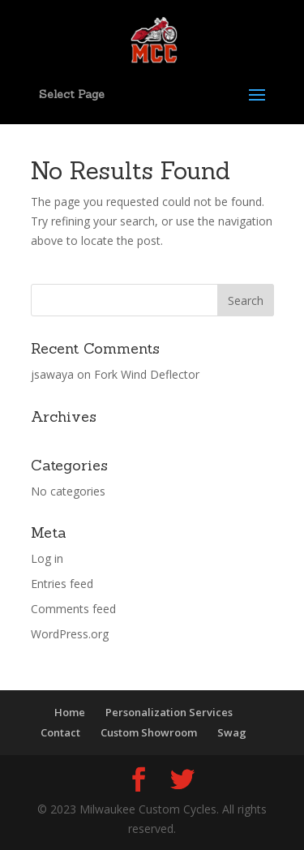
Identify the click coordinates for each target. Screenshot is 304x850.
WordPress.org (70, 634)
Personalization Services (169, 712)
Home (69, 712)
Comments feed (73, 608)
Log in (47, 558)
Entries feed (62, 583)
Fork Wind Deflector (146, 374)
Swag (231, 732)
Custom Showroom (149, 732)
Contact (60, 732)
